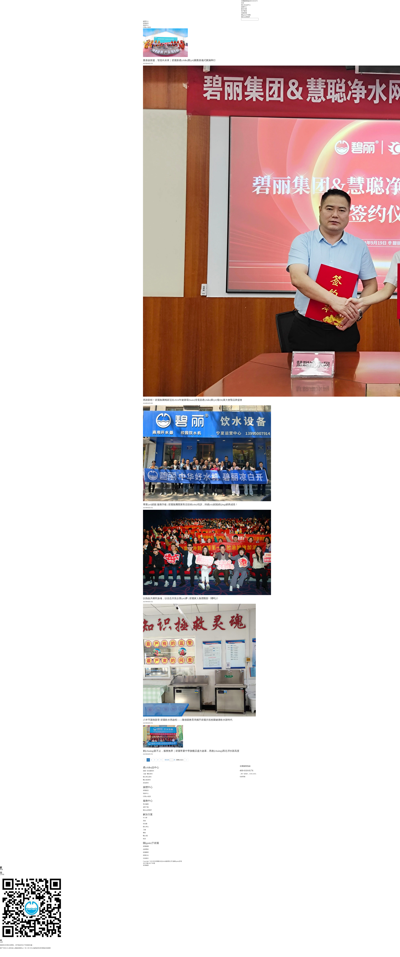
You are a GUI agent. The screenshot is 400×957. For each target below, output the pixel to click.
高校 (144, 820)
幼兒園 (145, 823)
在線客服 (242, 776)
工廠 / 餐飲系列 (147, 774)
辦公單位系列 (147, 777)
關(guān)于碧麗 (245, 15)
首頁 (242, 3)
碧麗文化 (146, 855)
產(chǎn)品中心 (246, 5)
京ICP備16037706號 (149, 863)
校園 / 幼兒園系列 (148, 771)
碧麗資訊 (146, 23)
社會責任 (146, 858)
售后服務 (146, 804)
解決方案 (244, 9)
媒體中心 (244, 7)
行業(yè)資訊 (147, 27)
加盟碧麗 (244, 13)
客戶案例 (244, 11)
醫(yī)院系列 (147, 780)
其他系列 (146, 783)
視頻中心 (146, 25)
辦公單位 (146, 826)
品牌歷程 (146, 849)
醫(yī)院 (145, 835)
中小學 (145, 817)
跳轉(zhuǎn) (180, 760)
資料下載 (146, 807)
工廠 (144, 829)
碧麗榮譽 (146, 852)
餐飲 (144, 832)
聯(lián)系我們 (245, 17)
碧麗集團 (146, 846)
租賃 (144, 838)
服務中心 (148, 800)
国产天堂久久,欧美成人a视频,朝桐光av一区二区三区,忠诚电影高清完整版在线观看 (25, 948)
